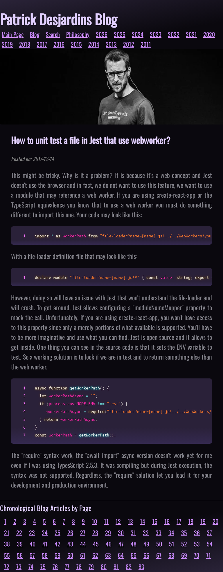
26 (70, 532)
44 (83, 543)
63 (108, 555)
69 (184, 555)
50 (159, 543)
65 (133, 555)
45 (96, 543)
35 (184, 532)
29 (108, 532)
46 (109, 543)
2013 (111, 44)
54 (210, 543)
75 (43, 566)
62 (95, 555)
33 (158, 532)
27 (82, 532)
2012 (128, 44)
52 (184, 543)
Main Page (13, 34)
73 (18, 566)
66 (146, 555)
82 (129, 566)
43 (70, 543)
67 (158, 555)
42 (57, 543)
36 (197, 532)
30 (121, 532)
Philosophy (77, 34)
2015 (76, 44)
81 (116, 566)
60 (70, 555)
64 (121, 555)
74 (30, 566)
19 (203, 521)
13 (130, 521)
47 (121, 543)
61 (82, 555)
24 (45, 532)
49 (146, 543)
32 (146, 532)
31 (133, 532)
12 (118, 521)
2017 (42, 44)
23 (32, 532)
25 (57, 532)
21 (6, 532)
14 (142, 521)
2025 (119, 34)
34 (171, 532)
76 (55, 566)
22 (19, 532)
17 (179, 521)
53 (197, 543)
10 (94, 521)
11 (106, 521)
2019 (7, 44)
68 (171, 555)
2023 (155, 34)
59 (57, 555)
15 (154, 521)
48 (133, 543)
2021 (191, 34)
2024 (137, 34)
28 (95, 532)
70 (196, 555)
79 (91, 566)
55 (7, 555)
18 (190, 521)
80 (104, 566)
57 (32, 555)
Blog (34, 34)
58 (45, 555)
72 (6, 566)
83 (141, 566)
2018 (24, 44)
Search (53, 34)
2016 (58, 44)
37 (209, 532)
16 (167, 521)
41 (45, 543)
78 (79, 566)
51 (171, 543)
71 (208, 555)
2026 (101, 34)
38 (7, 543)
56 (20, 555)
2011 (146, 44)
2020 (209, 34)
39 (20, 543)
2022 (173, 34)
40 (32, 543)
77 (67, 566)
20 (215, 521)
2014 (93, 44)
